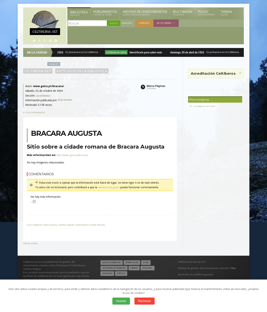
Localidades (44, 95)
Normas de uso (137, 262)
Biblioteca (79, 13)
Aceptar (121, 301)
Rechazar (144, 301)
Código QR (54, 63)
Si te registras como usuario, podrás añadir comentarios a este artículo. (70, 224)
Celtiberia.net (37, 71)
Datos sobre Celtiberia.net (116, 268)
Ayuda (153, 262)
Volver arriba (30, 243)
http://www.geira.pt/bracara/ (73, 155)
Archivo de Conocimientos (145, 12)
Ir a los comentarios (35, 112)
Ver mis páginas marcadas (203, 106)
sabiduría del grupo (109, 187)
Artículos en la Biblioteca (79, 71)
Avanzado (127, 23)
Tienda (226, 12)
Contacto (123, 274)
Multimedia (182, 12)
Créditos (139, 268)
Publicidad (107, 274)
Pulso (206, 12)
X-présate (144, 23)
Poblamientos (105, 12)
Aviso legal (155, 268)
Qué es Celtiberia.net (113, 262)
